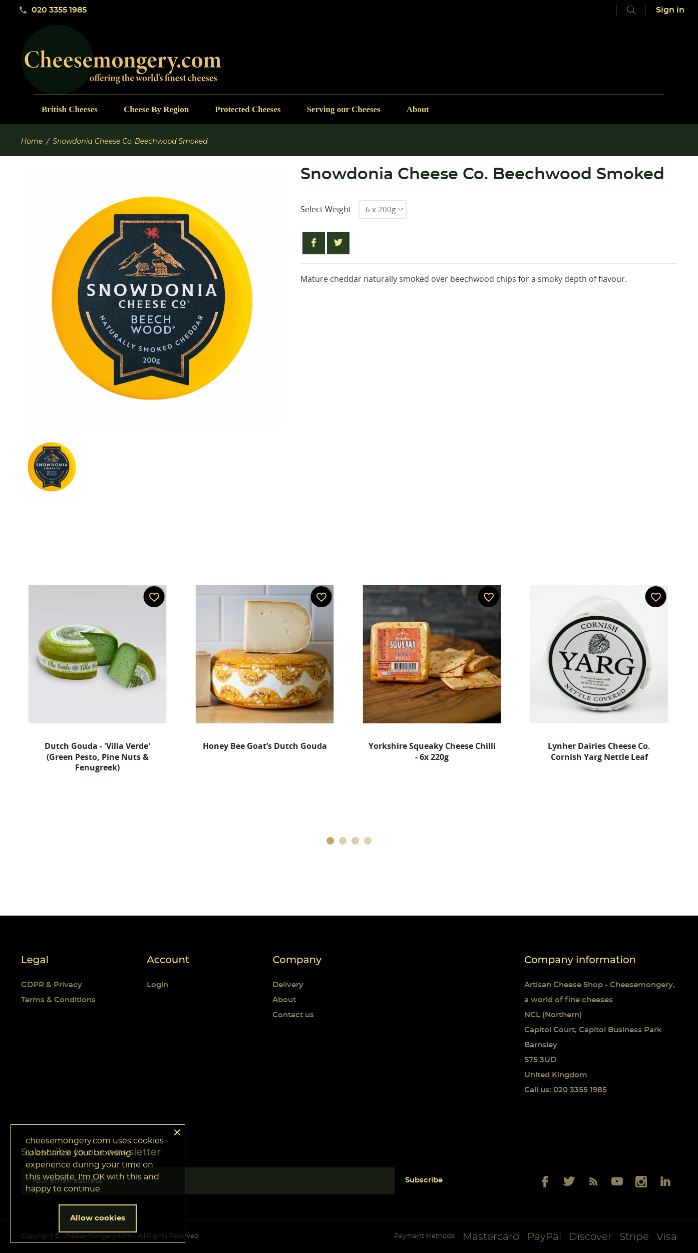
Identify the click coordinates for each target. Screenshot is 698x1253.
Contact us (293, 1015)
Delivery (287, 985)
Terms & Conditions (58, 1000)
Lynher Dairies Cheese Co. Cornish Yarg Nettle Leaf (599, 751)
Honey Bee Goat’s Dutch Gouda (265, 745)
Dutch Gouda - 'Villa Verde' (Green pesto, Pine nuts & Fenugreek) (97, 756)
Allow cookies (97, 1218)
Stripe (634, 1237)
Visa (666, 1237)
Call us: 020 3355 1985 (565, 1090)
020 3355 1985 (53, 10)
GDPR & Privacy (51, 985)
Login (157, 985)
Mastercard (491, 1237)
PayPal (544, 1237)
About (284, 1000)
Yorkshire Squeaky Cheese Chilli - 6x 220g (432, 751)
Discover (590, 1237)
